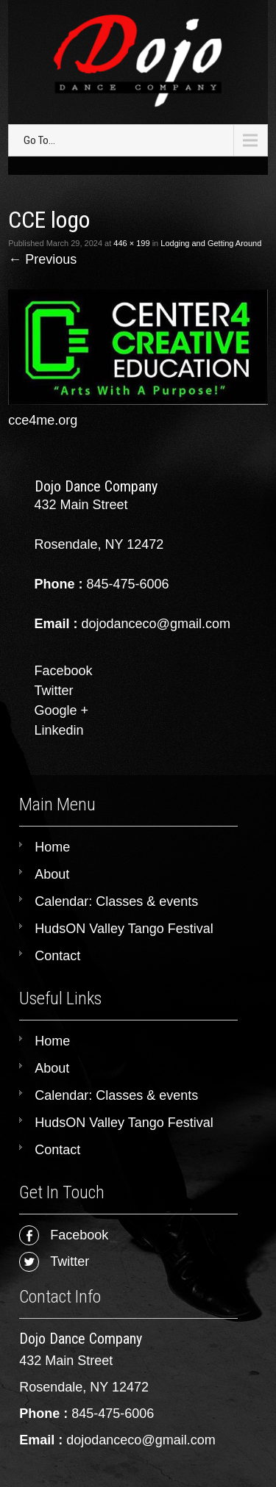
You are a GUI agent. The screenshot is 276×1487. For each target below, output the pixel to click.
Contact (57, 955)
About (52, 874)
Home (52, 847)
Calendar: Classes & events (116, 901)
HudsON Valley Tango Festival (124, 928)
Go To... (39, 140)
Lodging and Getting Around (210, 243)
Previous (42, 259)
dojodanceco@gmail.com (140, 1440)
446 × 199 (131, 243)
